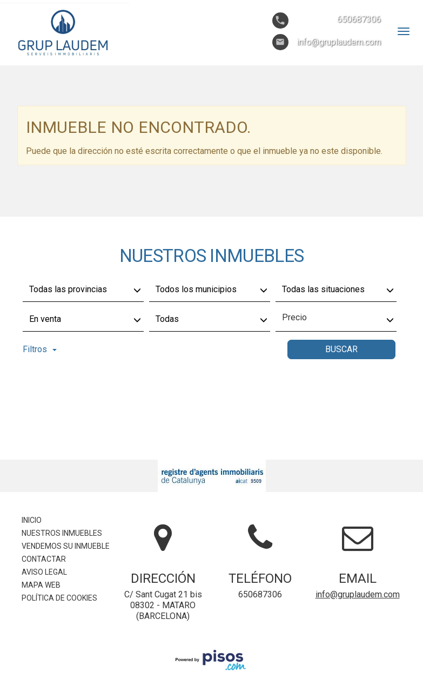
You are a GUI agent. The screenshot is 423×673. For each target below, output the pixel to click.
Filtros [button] (40, 349)
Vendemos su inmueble (66, 546)
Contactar (44, 559)
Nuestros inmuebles (62, 533)
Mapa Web (41, 585)
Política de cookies (59, 598)
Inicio (32, 520)
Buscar (341, 349)
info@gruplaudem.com (357, 594)
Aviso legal (44, 572)
